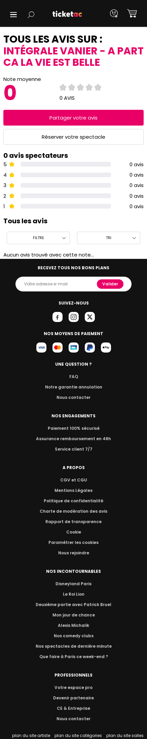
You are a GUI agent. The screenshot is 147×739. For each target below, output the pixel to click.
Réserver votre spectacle (73, 136)
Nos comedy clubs (73, 636)
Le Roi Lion (73, 594)
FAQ (73, 376)
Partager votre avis (74, 117)
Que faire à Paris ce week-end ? (73, 656)
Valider (110, 284)
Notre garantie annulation (73, 387)
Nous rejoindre (73, 553)
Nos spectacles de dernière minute (73, 646)
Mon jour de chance (73, 615)
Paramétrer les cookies (73, 542)
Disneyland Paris (74, 584)
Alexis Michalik (74, 625)
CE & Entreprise (73, 708)
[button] (13, 14)
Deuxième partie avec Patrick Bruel (73, 604)
